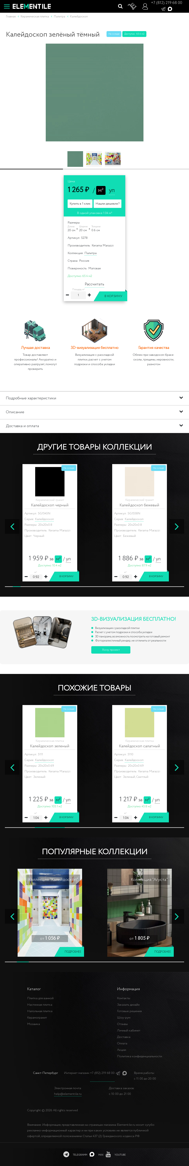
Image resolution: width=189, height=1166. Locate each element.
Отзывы (122, 1024)
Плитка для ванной (40, 998)
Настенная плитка (39, 1005)
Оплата (122, 1043)
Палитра (90, 253)
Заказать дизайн (128, 1005)
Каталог (34, 989)
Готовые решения (129, 1011)
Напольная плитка (39, 1011)
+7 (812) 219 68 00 (166, 3)
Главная (11, 16)
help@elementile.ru (68, 1094)
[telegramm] (75, 1154)
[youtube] (116, 1154)
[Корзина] (132, 6)
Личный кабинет (128, 1030)
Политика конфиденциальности (139, 1056)
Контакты (123, 998)
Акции (121, 1050)
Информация (128, 989)
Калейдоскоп (44, 519)
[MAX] (96, 1154)
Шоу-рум (123, 1017)
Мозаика (33, 1024)
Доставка (123, 1037)
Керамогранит (37, 1017)
